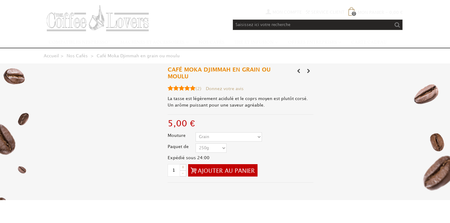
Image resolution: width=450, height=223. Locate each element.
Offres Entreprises (312, 42)
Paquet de (179, 147)
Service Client (325, 12)
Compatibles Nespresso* (79, 42)
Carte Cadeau (369, 42)
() (198, 89)
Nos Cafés (211, 42)
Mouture (177, 135)
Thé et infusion (254, 42)
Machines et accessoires (152, 42)
